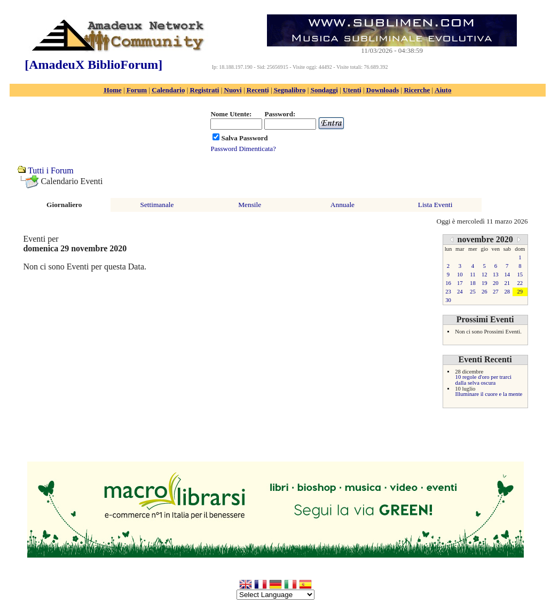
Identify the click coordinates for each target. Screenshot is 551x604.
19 (484, 283)
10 (460, 274)
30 (448, 300)
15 (520, 274)
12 (484, 274)
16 (448, 283)
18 (473, 283)
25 (473, 292)
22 (520, 283)
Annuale (342, 205)
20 (496, 283)
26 (484, 292)
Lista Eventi (435, 205)
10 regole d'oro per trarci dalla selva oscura (483, 380)
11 (472, 274)
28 (507, 292)
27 (496, 292)
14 (507, 274)
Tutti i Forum (51, 170)
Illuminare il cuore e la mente (489, 394)
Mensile (249, 205)
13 (496, 274)
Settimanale (157, 205)
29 (520, 292)
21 (507, 283)
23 (448, 292)
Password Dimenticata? (243, 149)
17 (460, 283)
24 (460, 292)
